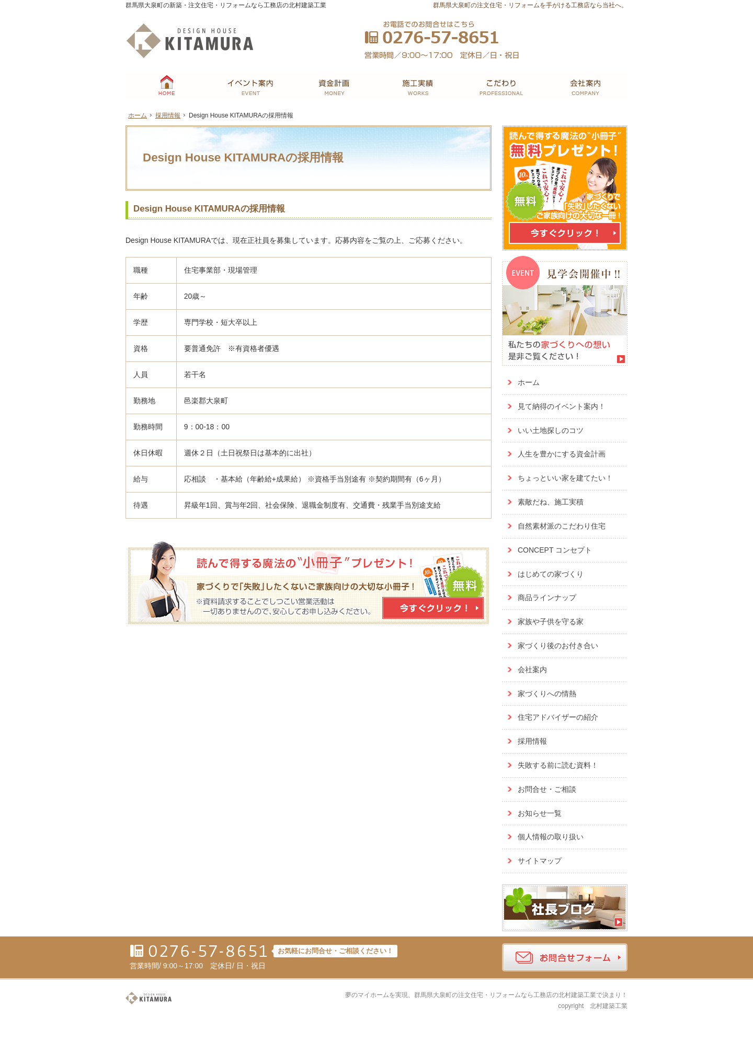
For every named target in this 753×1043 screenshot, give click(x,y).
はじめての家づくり (551, 574)
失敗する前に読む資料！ (558, 765)
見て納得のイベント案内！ (562, 406)
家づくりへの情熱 (547, 693)
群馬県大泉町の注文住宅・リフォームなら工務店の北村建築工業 (505, 995)
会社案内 (532, 669)
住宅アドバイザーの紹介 (558, 717)
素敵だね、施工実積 (551, 502)
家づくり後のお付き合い (558, 645)
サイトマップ (540, 861)
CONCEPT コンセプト (555, 550)
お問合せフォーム (565, 957)
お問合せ (542, 32)
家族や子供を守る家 (551, 621)
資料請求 (600, 32)
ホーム (529, 382)
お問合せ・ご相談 (547, 789)
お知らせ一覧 (540, 813)
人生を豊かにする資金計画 (562, 454)
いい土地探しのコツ (551, 430)
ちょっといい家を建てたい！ (565, 478)
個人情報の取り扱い (551, 837)
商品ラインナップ (547, 597)
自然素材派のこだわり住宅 (562, 526)
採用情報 (532, 741)
